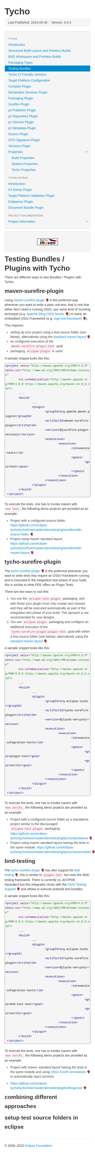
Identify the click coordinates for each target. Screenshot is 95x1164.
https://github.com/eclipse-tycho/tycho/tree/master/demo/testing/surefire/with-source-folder (46, 529)
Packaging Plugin (20, 98)
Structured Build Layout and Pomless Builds (39, 50)
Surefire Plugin (18, 104)
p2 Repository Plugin (23, 116)
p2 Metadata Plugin (22, 128)
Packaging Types (20, 62)
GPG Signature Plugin (24, 140)
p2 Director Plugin (21, 122)
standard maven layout (69, 337)
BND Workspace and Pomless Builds (34, 56)
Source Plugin (18, 134)
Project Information (48, 221)
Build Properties (23, 158)
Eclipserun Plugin (20, 201)
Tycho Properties (24, 170)
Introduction (16, 45)
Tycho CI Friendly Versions (27, 74)
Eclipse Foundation (38, 1146)
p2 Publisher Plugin (22, 110)
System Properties (25, 164)
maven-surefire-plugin (29, 300)
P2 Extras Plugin (20, 190)
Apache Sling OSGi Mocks (45, 314)
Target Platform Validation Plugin (31, 196)
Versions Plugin (19, 146)
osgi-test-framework (68, 318)
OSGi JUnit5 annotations (68, 1072)
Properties (48, 152)
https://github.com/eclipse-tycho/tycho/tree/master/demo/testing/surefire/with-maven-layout (46, 548)
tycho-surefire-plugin (25, 571)
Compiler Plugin (19, 86)
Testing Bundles (19, 68)
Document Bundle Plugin (26, 207)
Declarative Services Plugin (27, 92)
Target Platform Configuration (29, 80)
